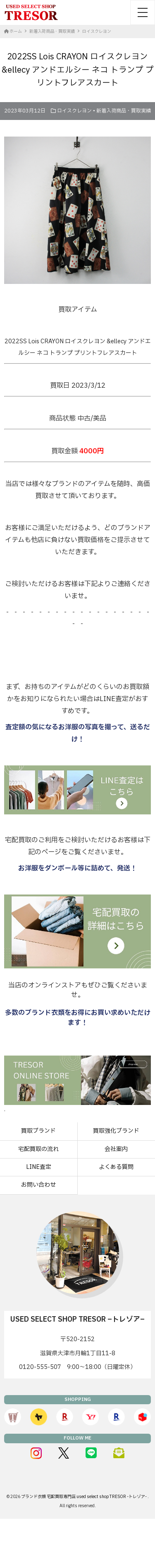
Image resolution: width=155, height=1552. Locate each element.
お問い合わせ (38, 1184)
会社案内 (116, 1149)
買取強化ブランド (116, 1131)
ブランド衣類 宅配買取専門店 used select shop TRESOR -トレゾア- (84, 1496)
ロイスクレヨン (74, 111)
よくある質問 (116, 1167)
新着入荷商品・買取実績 (123, 111)
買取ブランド (38, 1131)
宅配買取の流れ (38, 1149)
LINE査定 (38, 1167)
